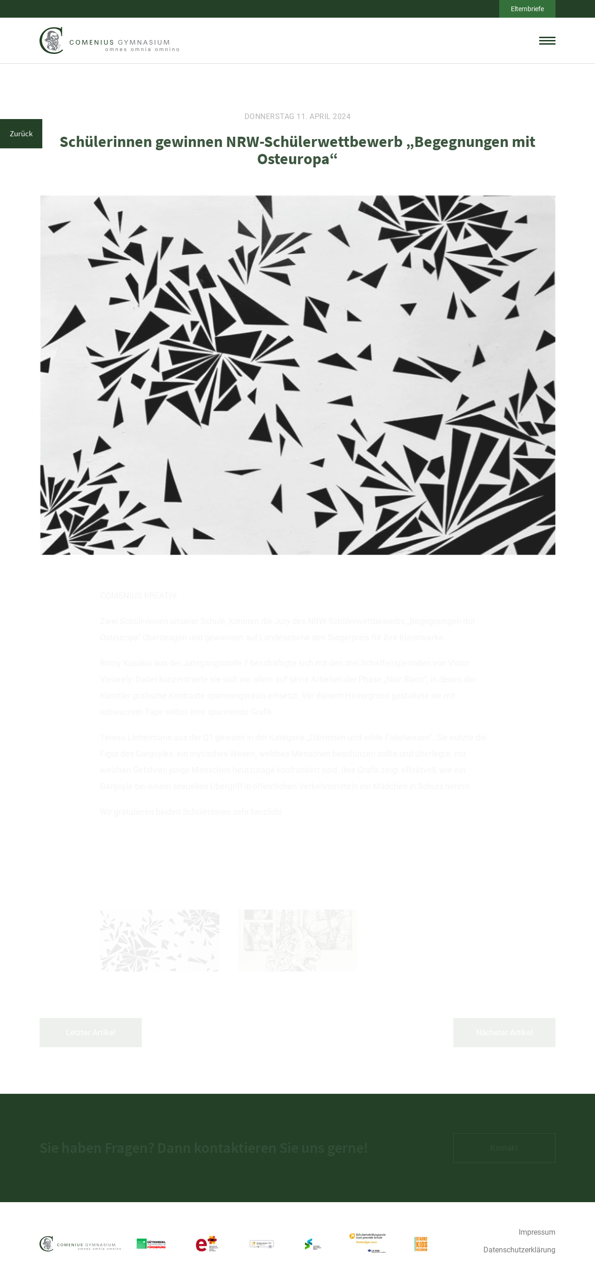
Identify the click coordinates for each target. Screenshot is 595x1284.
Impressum (537, 1232)
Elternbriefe (527, 9)
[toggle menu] (547, 40)
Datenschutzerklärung (519, 1249)
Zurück (21, 133)
